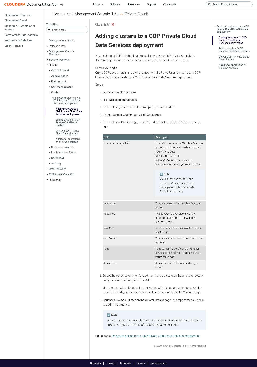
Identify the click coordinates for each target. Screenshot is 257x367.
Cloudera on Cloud (15, 20)
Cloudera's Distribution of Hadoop (19, 28)
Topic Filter (52, 24)
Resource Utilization (62, 147)
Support (151, 4)
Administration (59, 75)
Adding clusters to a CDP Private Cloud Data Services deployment (69, 111)
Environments (59, 81)
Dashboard (57, 158)
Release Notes (57, 46)
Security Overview (59, 59)
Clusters (56, 92)
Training (141, 363)
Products (98, 4)
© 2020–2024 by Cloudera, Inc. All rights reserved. (180, 345)
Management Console (92, 14)
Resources (134, 4)
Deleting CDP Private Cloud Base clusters (67, 132)
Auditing (56, 163)
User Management (62, 86)
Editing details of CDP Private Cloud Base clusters (68, 122)
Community (169, 4)
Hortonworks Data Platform (21, 35)
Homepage (61, 14)
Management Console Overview (61, 53)
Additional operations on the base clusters (68, 140)
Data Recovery (57, 169)
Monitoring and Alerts (63, 152)
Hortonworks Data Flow (18, 40)
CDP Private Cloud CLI (61, 174)
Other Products (13, 45)
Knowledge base (159, 363)
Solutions (115, 4)
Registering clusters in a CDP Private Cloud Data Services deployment (66, 100)
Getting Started (60, 70)
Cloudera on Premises (17, 15)
